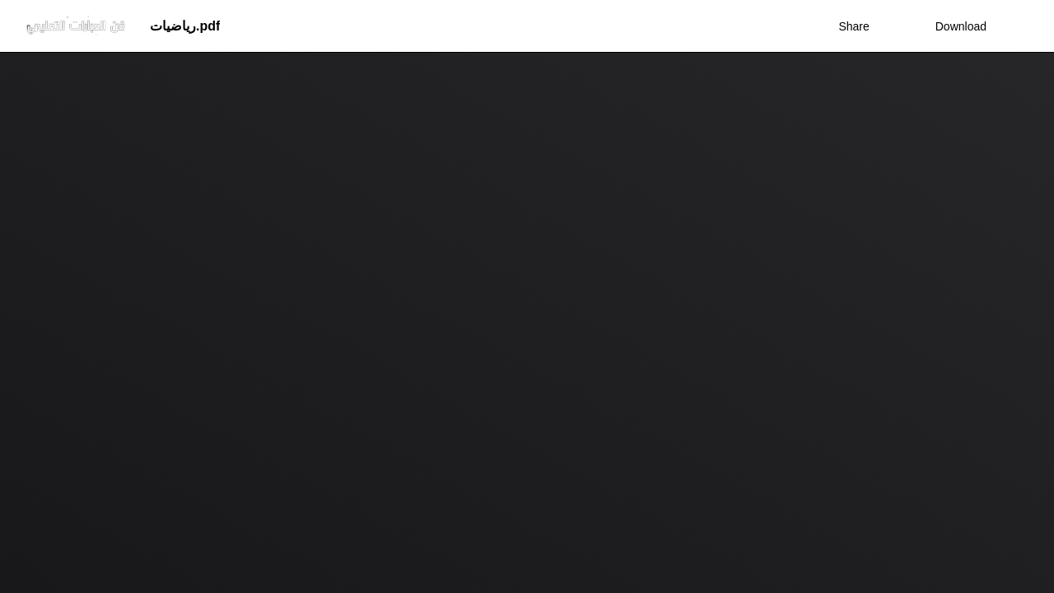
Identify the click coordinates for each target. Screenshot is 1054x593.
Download (950, 26)
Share (853, 26)
